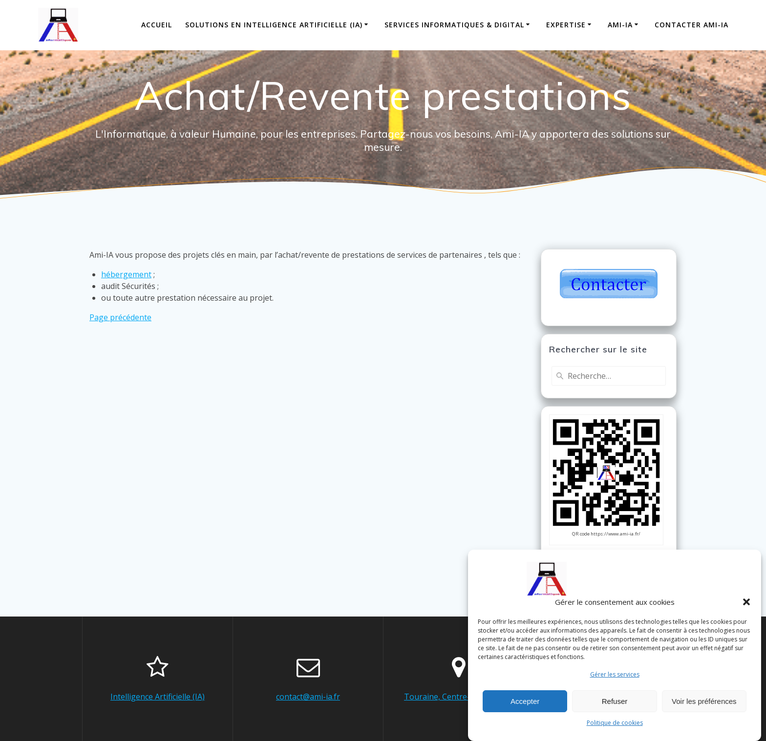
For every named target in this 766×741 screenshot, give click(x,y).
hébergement (126, 274)
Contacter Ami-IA (691, 24)
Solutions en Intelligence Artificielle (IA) (273, 24)
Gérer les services (614, 679)
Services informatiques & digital (454, 24)
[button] (746, 607)
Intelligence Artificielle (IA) (157, 696)
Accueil (156, 24)
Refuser (615, 706)
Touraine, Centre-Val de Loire (458, 696)
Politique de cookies (615, 727)
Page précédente (120, 317)
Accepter (525, 706)
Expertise (566, 24)
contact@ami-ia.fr (308, 696)
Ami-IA (620, 24)
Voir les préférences (704, 706)
